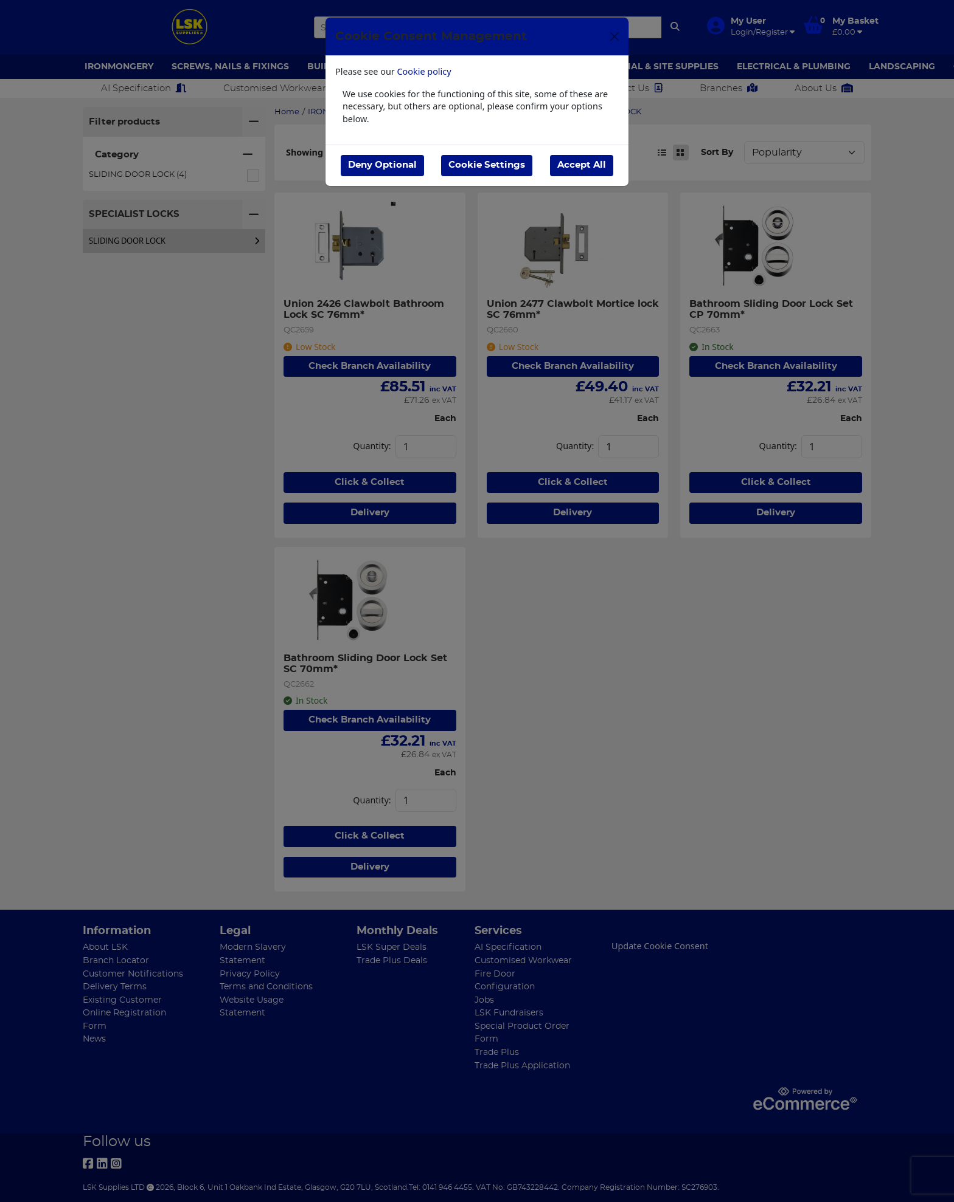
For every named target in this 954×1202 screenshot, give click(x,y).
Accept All (581, 165)
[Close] (614, 36)
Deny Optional (382, 165)
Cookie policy (424, 71)
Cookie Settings (486, 165)
